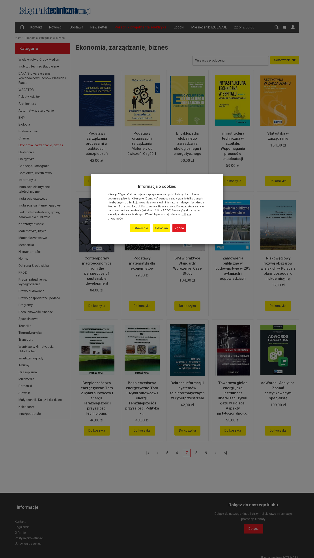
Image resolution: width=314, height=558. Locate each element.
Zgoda (179, 228)
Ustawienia (140, 228)
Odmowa (161, 228)
